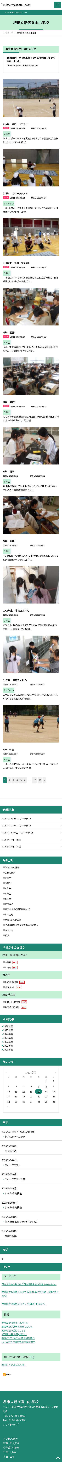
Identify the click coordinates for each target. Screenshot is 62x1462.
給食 (7, 935)
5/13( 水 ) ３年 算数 (11, 846)
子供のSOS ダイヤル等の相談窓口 (18, 1338)
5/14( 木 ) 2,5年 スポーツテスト (16, 818)
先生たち (9, 930)
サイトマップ (12, 1424)
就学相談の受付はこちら (13, 1330)
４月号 (11, 967)
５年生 (8, 893)
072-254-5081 (17, 1416)
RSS (8, 1374)
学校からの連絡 (12, 867)
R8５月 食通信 (15, 982)
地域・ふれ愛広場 (13, 919)
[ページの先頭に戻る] (58, 1458)
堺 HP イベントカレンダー (14, 1365)
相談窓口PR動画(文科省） (14, 1334)
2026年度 (8, 1026)
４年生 (8, 888)
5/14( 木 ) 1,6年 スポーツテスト (16, 825)
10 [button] (35, 780)
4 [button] (17, 780)
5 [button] (21, 780)
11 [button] (40, 780)
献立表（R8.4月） (15, 1007)
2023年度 (8, 1038)
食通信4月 (13, 987)
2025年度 (8, 1030)
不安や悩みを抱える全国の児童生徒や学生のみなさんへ (29, 1284)
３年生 (8, 883)
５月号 (11, 962)
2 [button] (9, 780)
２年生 (8, 877)
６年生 (8, 898)
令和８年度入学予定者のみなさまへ (21, 925)
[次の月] (55, 1072)
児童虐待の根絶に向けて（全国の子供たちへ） (24, 1303)
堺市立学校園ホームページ (15, 1322)
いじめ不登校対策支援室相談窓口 (18, 1342)
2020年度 (8, 1049)
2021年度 (8, 1045)
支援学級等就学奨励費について (17, 1326)
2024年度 (8, 1034)
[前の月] (6, 1072)
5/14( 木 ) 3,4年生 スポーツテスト (18, 832)
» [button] (44, 780)
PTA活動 (9, 914)
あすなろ (9, 904)
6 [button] (25, 780)
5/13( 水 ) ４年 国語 (11, 839)
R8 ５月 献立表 (16, 1001)
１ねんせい (10, 872)
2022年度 (8, 1041)
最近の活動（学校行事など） (17, 909)
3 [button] (13, 780)
